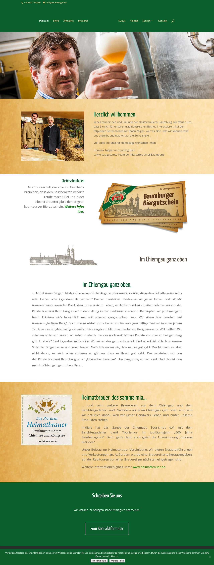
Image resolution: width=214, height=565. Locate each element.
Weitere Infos (117, 560)
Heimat (133, 19)
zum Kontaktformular (107, 528)
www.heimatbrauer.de (149, 467)
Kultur (120, 19)
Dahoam (45, 19)
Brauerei (84, 19)
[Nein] (209, 557)
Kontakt (161, 19)
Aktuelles (70, 19)
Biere (57, 19)
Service (145, 19)
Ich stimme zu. (99, 560)
